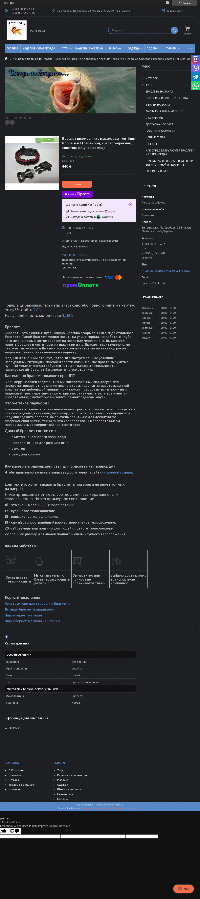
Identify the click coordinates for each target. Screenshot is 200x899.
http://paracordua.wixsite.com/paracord (166, 270)
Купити (77, 184)
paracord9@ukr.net (153, 283)
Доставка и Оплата (159, 124)
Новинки (14, 789)
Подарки (153, 48)
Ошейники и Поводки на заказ (167, 98)
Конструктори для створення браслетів (37, 603)
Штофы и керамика (69, 789)
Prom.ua (119, 804)
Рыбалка (114, 48)
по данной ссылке (117, 472)
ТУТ (36, 309)
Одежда (134, 48)
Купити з (77, 194)
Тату (65, 48)
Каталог (152, 78)
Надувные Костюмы (89, 48)
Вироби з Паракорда (28, 58)
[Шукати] (174, 30)
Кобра (48, 58)
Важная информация (161, 130)
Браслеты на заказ (159, 91)
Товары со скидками (22, 784)
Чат (183, 888)
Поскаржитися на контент (95, 808)
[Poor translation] (14, 831)
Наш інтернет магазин (23, 615)
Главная (12, 48)
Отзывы (151, 144)
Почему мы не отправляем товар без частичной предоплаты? (169, 162)
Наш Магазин (155, 137)
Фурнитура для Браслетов (164, 111)
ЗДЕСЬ (68, 315)
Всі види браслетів (20, 609)
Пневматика (65, 794)
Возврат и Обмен (157, 171)
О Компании (154, 117)
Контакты (15, 775)
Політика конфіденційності (127, 808)
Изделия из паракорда (39, 48)
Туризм (171, 48)
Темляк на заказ (158, 104)
